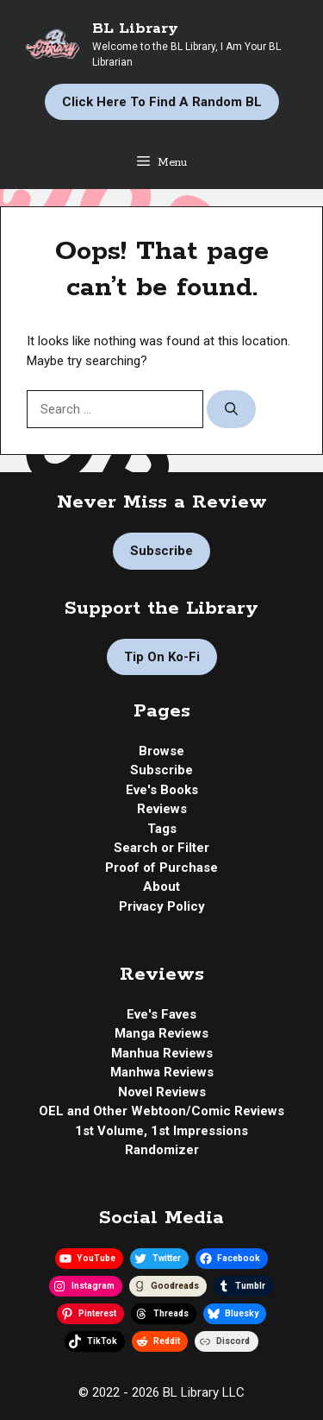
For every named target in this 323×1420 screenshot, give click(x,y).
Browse (161, 751)
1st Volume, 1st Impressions (161, 1131)
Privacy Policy (162, 906)
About (161, 886)
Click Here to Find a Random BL (162, 102)
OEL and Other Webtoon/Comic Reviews (161, 1111)
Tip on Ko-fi (162, 657)
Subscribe (161, 551)
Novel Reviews (162, 1092)
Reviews (162, 809)
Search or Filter (161, 847)
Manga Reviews (161, 1033)
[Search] (231, 409)
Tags (162, 828)
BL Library (135, 28)
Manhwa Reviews (162, 1072)
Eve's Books (162, 790)
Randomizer (162, 1150)
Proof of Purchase (161, 867)
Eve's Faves (161, 1014)
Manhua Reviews (162, 1053)
